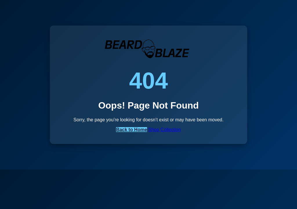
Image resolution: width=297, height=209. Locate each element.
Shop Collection (164, 129)
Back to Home (131, 129)
